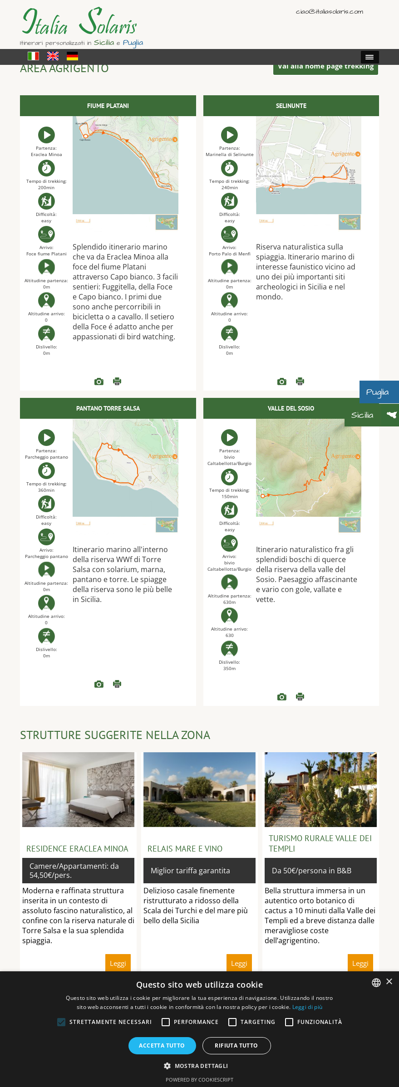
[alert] (199, 1029)
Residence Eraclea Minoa (77, 848)
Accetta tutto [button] (162, 1045)
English (359, 11)
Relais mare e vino (185, 848)
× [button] (388, 982)
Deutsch (372, 11)
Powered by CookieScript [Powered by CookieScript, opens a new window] (199, 1079)
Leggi (117, 381)
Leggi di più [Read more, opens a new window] (307, 1007)
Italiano (346, 11)
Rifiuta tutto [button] (236, 1045)
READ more (98, 381)
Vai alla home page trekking (326, 65)
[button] (199, 1065)
